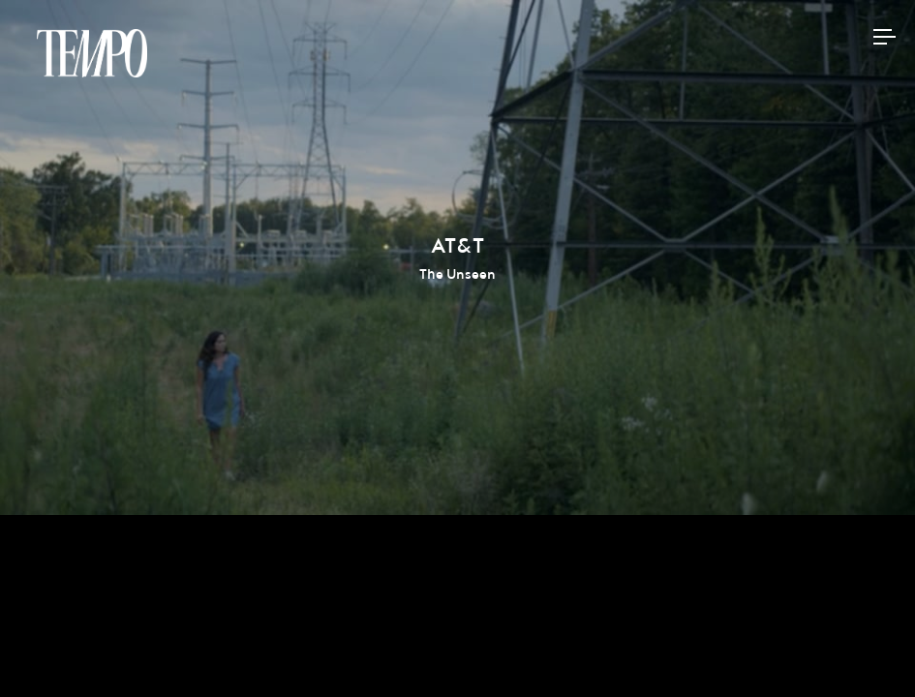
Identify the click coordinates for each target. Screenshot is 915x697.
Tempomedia (92, 53)
